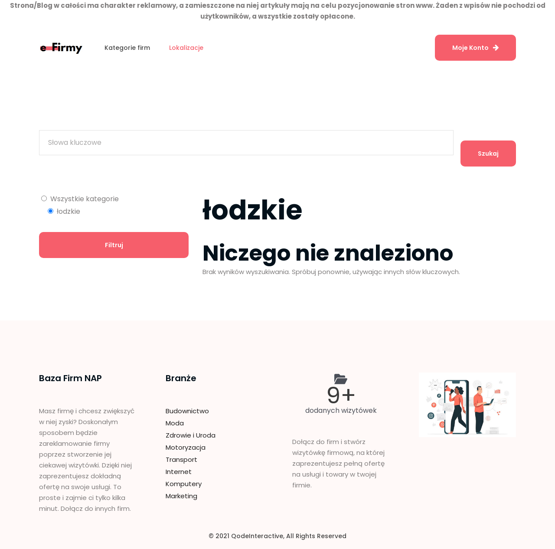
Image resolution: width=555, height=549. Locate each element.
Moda (175, 423)
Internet (179, 471)
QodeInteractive (257, 536)
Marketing (181, 495)
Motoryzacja (186, 447)
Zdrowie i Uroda (190, 435)
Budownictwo (187, 410)
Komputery (184, 483)
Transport (181, 459)
